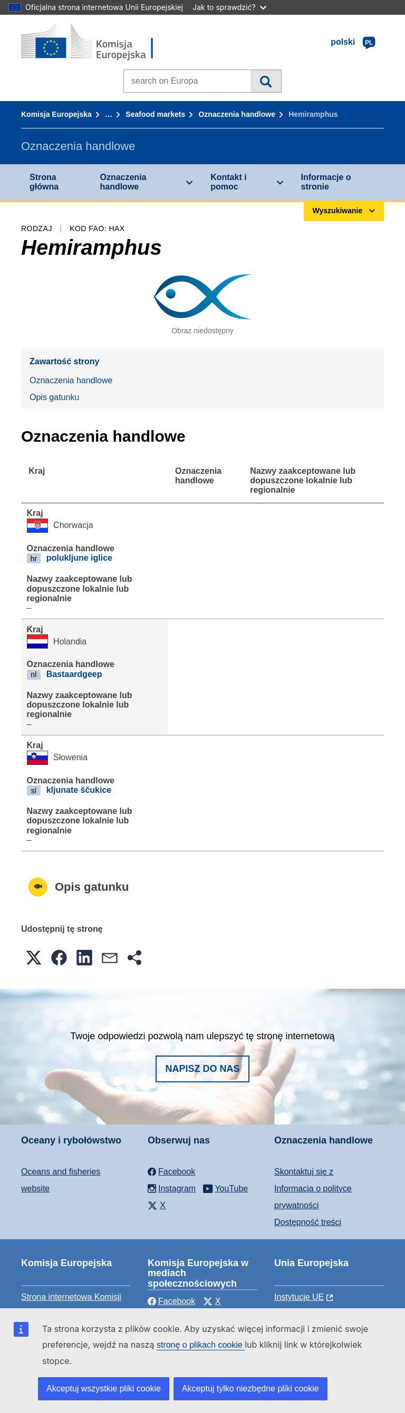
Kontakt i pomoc (228, 182)
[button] (33, 957)
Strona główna (44, 182)
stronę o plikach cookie (201, 1344)
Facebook (171, 1301)
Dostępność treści (307, 1222)
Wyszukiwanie (265, 81)
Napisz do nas (202, 1068)
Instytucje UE (299, 1296)
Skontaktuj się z (303, 1171)
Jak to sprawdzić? (229, 7)
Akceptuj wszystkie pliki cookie (103, 1388)
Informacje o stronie (326, 182)
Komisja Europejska (56, 114)
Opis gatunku (54, 397)
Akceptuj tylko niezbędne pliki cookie (250, 1388)
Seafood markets (155, 114)
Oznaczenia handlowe (236, 114)
